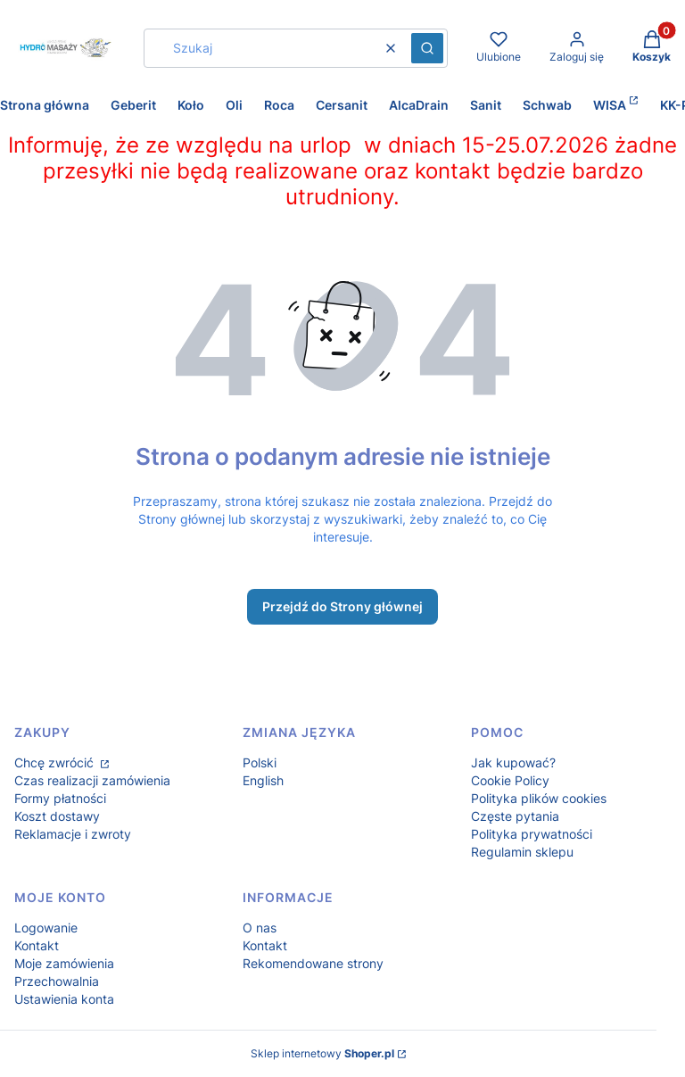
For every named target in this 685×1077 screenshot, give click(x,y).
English (263, 780)
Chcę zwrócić (55, 762)
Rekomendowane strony (313, 963)
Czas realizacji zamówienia (92, 780)
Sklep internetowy (322, 1053)
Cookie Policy (510, 780)
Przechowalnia (56, 981)
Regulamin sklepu (522, 851)
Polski (259, 762)
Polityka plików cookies (539, 798)
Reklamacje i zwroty (72, 833)
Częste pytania (515, 816)
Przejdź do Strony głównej (342, 606)
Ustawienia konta (64, 999)
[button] (427, 48)
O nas (259, 927)
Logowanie (46, 927)
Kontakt (36, 945)
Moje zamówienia (64, 963)
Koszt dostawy (57, 816)
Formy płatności (60, 798)
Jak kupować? (513, 762)
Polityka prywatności (531, 833)
